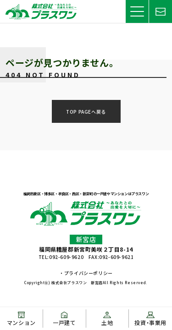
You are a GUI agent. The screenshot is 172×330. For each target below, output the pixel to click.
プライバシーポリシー (88, 273)
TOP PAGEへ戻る (86, 111)
